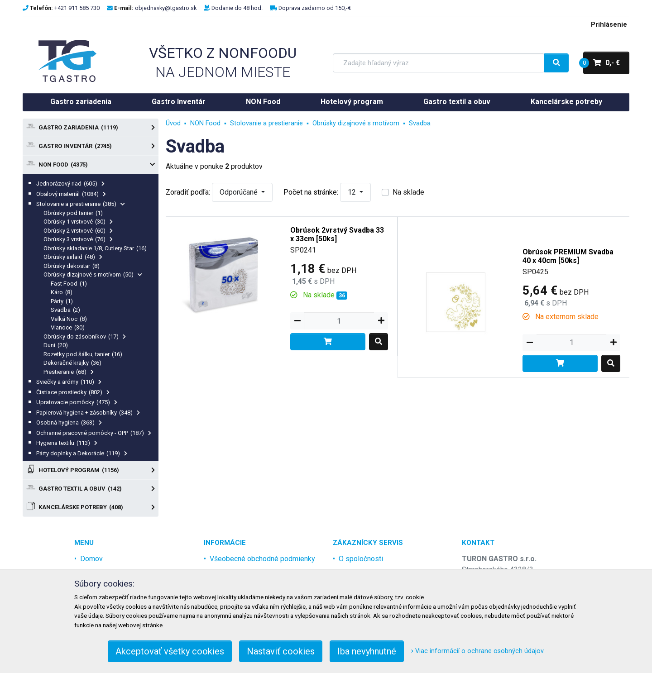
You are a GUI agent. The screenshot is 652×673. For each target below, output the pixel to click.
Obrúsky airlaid (72, 256)
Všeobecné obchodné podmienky (262, 558)
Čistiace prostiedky (73, 392)
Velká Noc (69, 318)
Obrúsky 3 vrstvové (78, 239)
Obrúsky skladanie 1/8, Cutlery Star (95, 248)
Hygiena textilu (66, 442)
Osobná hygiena (69, 422)
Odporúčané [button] (239, 192)
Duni (55, 345)
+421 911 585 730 (77, 8)
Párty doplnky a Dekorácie (81, 453)
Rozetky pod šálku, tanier (82, 354)
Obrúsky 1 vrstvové (78, 221)
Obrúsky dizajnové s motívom (92, 274)
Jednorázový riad (70, 183)
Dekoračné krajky (72, 362)
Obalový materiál (71, 194)
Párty (62, 301)
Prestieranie (68, 371)
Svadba (65, 309)
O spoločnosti (361, 558)
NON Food (263, 101)
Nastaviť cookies (281, 651)
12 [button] (353, 192)
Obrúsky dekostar (71, 266)
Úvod (173, 123)
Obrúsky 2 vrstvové (78, 230)
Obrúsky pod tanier (73, 213)
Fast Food (69, 283)
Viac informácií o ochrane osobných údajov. (478, 651)
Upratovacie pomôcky (76, 402)
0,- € (601, 63)
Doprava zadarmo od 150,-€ (314, 8)
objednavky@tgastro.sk (166, 8)
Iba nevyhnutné (366, 651)
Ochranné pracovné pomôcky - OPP (93, 433)
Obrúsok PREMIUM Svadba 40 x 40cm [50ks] (568, 256)
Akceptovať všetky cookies (169, 651)
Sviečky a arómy (68, 381)
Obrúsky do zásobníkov (84, 336)
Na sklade (408, 192)
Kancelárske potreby (566, 101)
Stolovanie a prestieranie (80, 203)
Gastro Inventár (179, 101)
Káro (61, 292)
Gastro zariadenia (80, 101)
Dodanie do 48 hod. (237, 8)
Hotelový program (352, 101)
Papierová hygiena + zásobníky (88, 412)
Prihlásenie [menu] (609, 25)
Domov (91, 558)
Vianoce (68, 327)
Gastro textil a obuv (456, 101)
